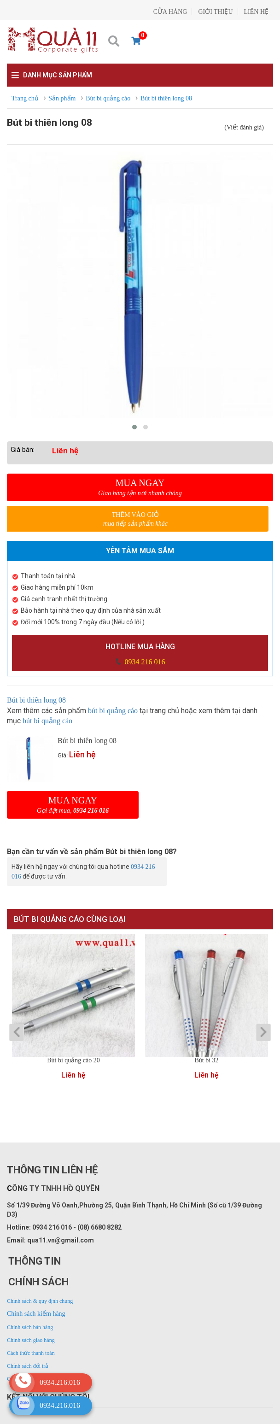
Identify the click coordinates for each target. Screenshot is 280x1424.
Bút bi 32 (206, 1060)
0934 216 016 (144, 662)
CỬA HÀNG (170, 11)
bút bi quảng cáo (113, 711)
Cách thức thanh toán (31, 1353)
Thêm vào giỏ (135, 519)
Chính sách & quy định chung (40, 1301)
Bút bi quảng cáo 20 (73, 1060)
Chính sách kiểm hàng (36, 1313)
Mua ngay (140, 487)
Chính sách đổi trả (27, 1366)
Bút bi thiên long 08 (36, 700)
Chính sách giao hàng (31, 1340)
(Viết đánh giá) (244, 127)
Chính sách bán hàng (30, 1327)
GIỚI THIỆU (215, 11)
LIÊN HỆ (256, 11)
